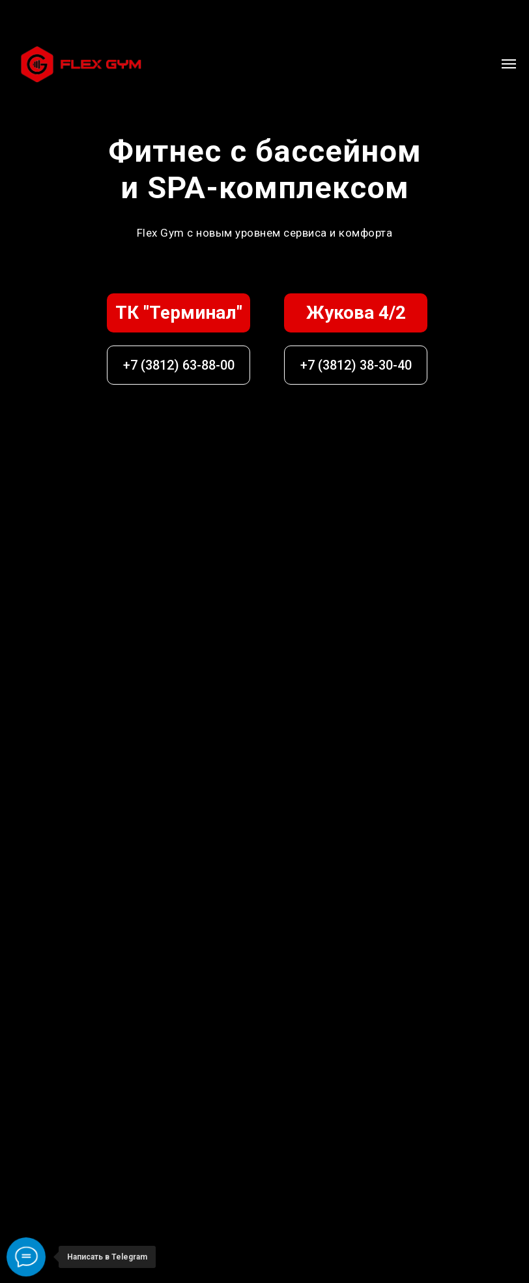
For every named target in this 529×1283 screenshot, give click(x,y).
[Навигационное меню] (509, 63)
